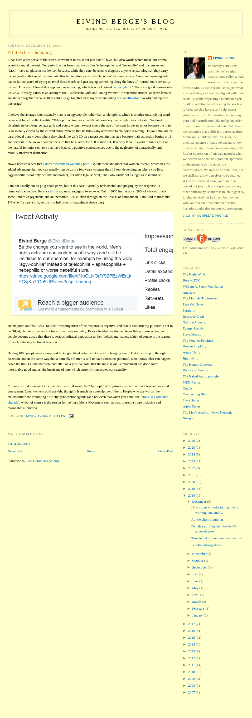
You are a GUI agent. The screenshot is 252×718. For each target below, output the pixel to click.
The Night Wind (194, 274)
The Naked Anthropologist (201, 376)
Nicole (187, 388)
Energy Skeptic (193, 328)
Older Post (165, 451)
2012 (192, 658)
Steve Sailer (191, 400)
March (197, 602)
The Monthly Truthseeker (200, 298)
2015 (192, 637)
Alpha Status (191, 406)
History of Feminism (197, 370)
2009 (192, 679)
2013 (192, 651)
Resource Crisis (193, 316)
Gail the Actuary (194, 322)
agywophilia (122, 87)
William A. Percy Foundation (203, 286)
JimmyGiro (190, 358)
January (198, 615)
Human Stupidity (194, 346)
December (199, 501)
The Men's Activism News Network (207, 412)
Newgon (188, 418)
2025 (192, 447)
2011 (192, 665)
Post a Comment (19, 443)
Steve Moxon (192, 334)
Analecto (189, 292)
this (52, 191)
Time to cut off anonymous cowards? (216, 538)
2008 (192, 685)
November (199, 554)
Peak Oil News (193, 304)
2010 (192, 672)
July (195, 574)
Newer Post (15, 451)
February (198, 608)
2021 (192, 475)
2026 (192, 441)
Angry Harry (191, 352)
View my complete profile (205, 215)
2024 (192, 454)
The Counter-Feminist (198, 340)
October (198, 560)
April (196, 595)
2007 (192, 692)
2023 (192, 461)
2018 (192, 495)
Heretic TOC (191, 280)
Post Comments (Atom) (42, 461)
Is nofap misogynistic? (206, 545)
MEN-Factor (191, 382)
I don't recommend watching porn (66, 164)
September (200, 567)
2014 (192, 644)
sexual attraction (128, 98)
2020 (192, 482)
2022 (192, 468)
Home (91, 451)
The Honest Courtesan (198, 364)
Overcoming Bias (195, 394)
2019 (192, 489)
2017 (192, 624)
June (195, 581)
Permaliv (189, 310)
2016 (192, 631)
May (195, 588)
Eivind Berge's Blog (126, 21)
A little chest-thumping (207, 519)
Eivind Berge (224, 58)
